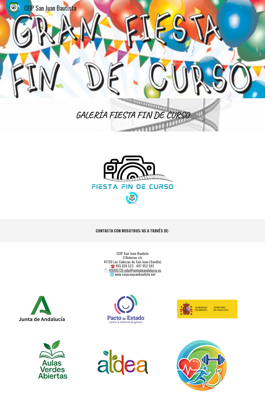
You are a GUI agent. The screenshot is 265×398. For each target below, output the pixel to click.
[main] (132, 115)
